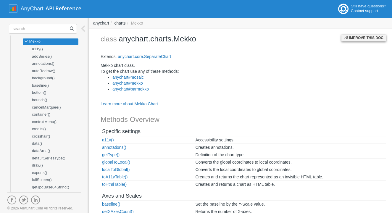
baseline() (40, 85)
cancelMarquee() (46, 107)
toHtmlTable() (114, 184)
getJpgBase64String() (50, 187)
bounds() (39, 100)
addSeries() (42, 56)
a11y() (37, 49)
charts (119, 23)
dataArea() (41, 151)
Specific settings (121, 131)
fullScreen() (41, 180)
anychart (101, 23)
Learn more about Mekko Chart (129, 103)
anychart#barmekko (130, 89)
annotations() (43, 63)
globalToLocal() (116, 162)
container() (41, 114)
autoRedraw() (43, 71)
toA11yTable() (115, 177)
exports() (39, 172)
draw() (37, 165)
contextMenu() (44, 122)
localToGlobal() (116, 169)
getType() (111, 154)
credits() (39, 129)
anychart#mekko (127, 83)
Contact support (364, 11)
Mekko (32, 41)
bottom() (39, 92)
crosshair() (41, 136)
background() (43, 78)
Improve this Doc (363, 38)
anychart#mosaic (128, 77)
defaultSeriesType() (48, 158)
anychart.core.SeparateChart (144, 56)
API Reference (63, 8)
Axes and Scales (122, 196)
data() (37, 143)
